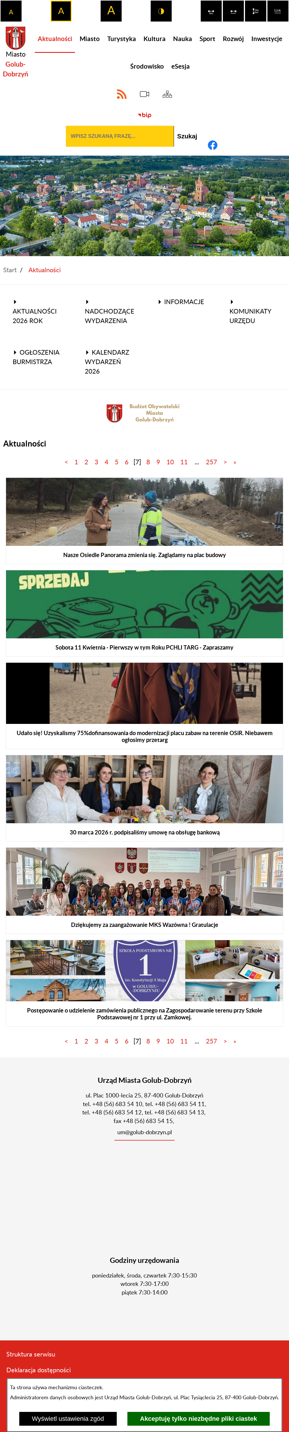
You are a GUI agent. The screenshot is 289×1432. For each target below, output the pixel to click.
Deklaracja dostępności (38, 1370)
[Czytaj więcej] (144, 521)
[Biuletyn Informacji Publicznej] (144, 115)
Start (10, 270)
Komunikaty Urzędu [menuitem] (250, 311)
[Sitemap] (167, 94)
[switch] (211, 11)
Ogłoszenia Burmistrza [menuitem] (36, 357)
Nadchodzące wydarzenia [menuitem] (109, 311)
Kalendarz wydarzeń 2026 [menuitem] (107, 362)
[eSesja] (144, 94)
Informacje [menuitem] (180, 302)
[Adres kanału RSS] (121, 94)
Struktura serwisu (30, 1354)
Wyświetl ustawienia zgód (68, 1418)
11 (184, 462)
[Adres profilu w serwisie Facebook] (212, 145)
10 (170, 462)
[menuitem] (55, 39)
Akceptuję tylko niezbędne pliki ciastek (198, 1418)
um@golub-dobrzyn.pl (144, 1132)
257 (211, 462)
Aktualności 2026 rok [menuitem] (35, 311)
